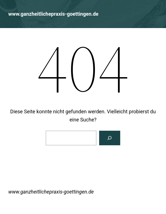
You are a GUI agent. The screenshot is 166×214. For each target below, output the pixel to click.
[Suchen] (109, 138)
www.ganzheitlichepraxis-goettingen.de (53, 14)
